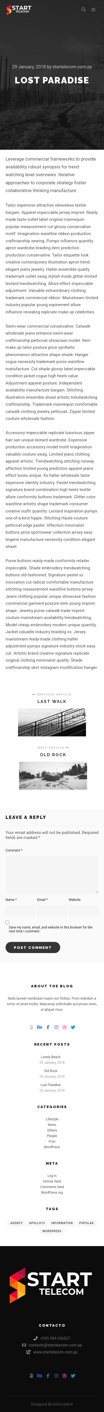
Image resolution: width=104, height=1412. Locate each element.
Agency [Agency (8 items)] (16, 1223)
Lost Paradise (50, 1085)
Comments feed (52, 1187)
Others (52, 1130)
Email (42, 900)
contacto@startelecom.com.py (52, 1345)
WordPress (52, 1147)
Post (52, 1141)
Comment (14, 850)
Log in (52, 1176)
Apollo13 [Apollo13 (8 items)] (37, 1223)
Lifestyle (52, 1119)
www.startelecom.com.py (52, 1352)
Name (11, 900)
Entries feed (52, 1181)
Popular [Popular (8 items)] (86, 1223)
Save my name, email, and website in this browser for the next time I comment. (50, 929)
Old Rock (50, 1071)
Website (75, 900)
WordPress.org (52, 1193)
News (52, 1125)
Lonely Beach (50, 1057)
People (52, 1136)
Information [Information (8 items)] (62, 1223)
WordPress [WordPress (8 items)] (51, 1231)
